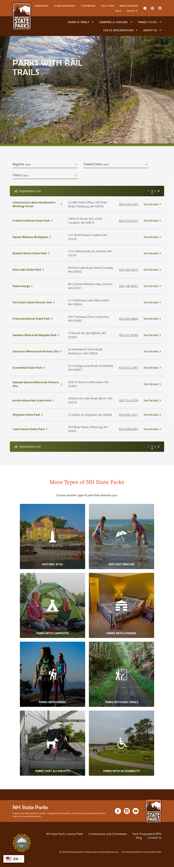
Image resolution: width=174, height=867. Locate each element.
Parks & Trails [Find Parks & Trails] (78, 22)
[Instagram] (152, 8)
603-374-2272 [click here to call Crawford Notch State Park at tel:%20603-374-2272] (128, 221)
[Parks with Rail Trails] (121, 674)
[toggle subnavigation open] (93, 22)
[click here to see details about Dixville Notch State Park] (38, 253)
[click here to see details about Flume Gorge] (38, 286)
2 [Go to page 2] (155, 191)
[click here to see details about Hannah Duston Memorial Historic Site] (38, 384)
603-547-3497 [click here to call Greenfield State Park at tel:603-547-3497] (128, 368)
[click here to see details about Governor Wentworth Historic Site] (38, 351)
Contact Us (154, 838)
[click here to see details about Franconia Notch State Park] (38, 319)
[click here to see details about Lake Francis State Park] (38, 429)
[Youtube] (159, 8)
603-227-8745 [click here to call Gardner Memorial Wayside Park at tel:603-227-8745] (128, 335)
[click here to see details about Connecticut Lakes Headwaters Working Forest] (38, 204)
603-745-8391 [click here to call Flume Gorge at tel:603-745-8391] (128, 286)
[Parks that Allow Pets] (52, 743)
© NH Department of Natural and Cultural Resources (110, 851)
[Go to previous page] (148, 191)
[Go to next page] (158, 191)
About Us (150, 30)
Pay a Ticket (107, 5)
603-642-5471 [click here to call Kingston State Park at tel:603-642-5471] (128, 415)
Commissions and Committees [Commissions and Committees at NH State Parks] (108, 834)
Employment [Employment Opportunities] (41, 5)
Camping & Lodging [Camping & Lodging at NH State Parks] (113, 22)
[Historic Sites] (52, 536)
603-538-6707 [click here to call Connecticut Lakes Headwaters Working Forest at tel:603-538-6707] (128, 204)
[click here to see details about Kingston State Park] (38, 415)
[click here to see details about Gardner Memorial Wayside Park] (38, 335)
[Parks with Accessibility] (121, 743)
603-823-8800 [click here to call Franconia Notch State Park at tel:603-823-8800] (128, 319)
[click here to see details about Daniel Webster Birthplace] (38, 237)
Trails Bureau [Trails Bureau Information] (88, 5)
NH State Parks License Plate (64, 834)
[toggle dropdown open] (76, 165)
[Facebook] (144, 8)
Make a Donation (129, 5)
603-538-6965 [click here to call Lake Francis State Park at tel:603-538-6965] (128, 429)
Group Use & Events (64, 5)
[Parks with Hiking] (52, 674)
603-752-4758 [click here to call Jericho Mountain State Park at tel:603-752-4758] (128, 400)
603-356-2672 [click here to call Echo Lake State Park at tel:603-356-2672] (128, 270)
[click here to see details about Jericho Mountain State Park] (38, 400)
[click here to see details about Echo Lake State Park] (38, 269)
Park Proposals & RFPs (147, 834)
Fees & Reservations (118, 30)
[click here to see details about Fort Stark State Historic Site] (38, 302)
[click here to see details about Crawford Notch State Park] (38, 220)
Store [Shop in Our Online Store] (118, 10)
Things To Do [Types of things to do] (147, 22)
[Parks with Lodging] (121, 605)
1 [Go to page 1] (152, 191)
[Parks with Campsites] (52, 605)
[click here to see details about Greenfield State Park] (38, 368)
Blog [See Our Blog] (139, 838)
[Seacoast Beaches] (121, 536)
